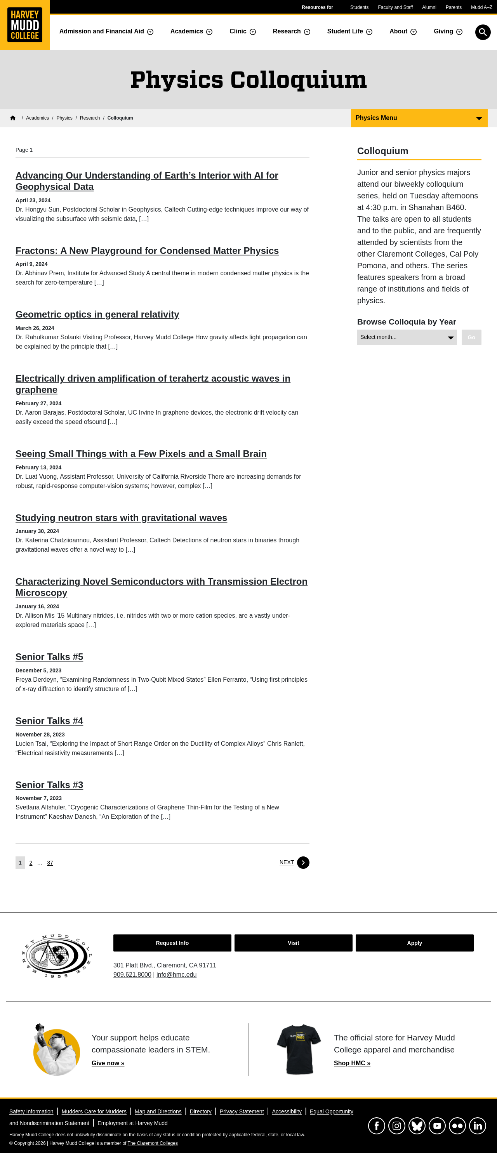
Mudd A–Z (481, 7)
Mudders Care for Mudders (94, 1111)
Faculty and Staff (395, 7)
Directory (201, 1111)
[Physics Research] (90, 118)
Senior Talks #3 (49, 785)
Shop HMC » (352, 1063)
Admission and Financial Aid (101, 31)
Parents (454, 7)
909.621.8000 (132, 974)
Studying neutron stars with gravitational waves (121, 517)
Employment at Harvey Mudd (132, 1123)
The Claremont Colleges (153, 1143)
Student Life (345, 31)
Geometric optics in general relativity (97, 314)
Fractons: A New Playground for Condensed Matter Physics (147, 250)
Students (359, 7)
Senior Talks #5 (49, 656)
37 (50, 863)
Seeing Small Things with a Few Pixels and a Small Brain (141, 453)
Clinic (238, 31)
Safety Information (31, 1111)
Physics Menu (376, 118)
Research (287, 31)
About (398, 31)
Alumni (429, 7)
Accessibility (287, 1111)
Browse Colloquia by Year (406, 321)
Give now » (108, 1063)
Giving (443, 31)
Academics (186, 31)
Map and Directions (158, 1111)
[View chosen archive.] (471, 338)
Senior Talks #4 (49, 720)
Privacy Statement (242, 1111)
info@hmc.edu (176, 974)
